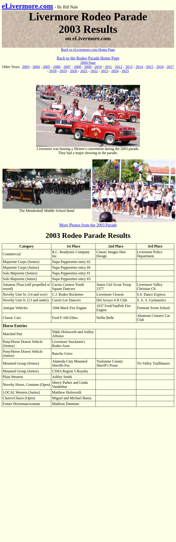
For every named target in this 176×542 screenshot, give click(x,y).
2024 (115, 71)
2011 (108, 67)
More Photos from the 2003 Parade (88, 225)
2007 (67, 67)
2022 (94, 71)
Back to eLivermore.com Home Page (88, 50)
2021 (84, 71)
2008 (77, 67)
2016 (160, 67)
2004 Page (88, 63)
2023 (104, 71)
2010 (98, 67)
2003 (25, 67)
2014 (139, 67)
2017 (170, 67)
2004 (36, 67)
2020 (73, 71)
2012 (118, 67)
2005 (46, 67)
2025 (125, 71)
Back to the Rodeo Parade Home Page (88, 58)
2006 (56, 67)
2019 (63, 71)
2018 (53, 71)
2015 (149, 67)
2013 (129, 67)
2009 (87, 67)
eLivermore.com (27, 6)
